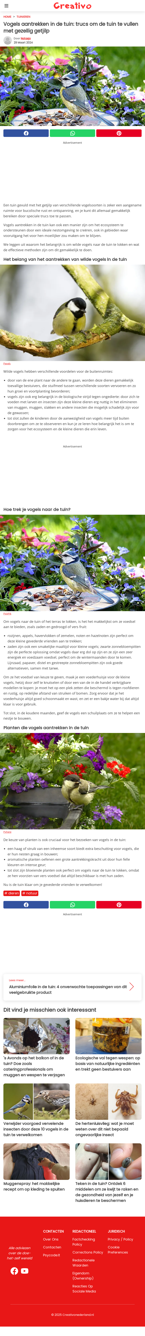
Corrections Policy (87, 1252)
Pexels (7, 363)
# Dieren (11, 893)
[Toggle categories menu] (6, 5)
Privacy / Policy (120, 1239)
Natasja (26, 38)
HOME (7, 16)
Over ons (51, 1239)
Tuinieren (23, 16)
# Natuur (29, 893)
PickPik (7, 613)
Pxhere (7, 832)
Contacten (52, 1247)
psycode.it (51, 1255)
